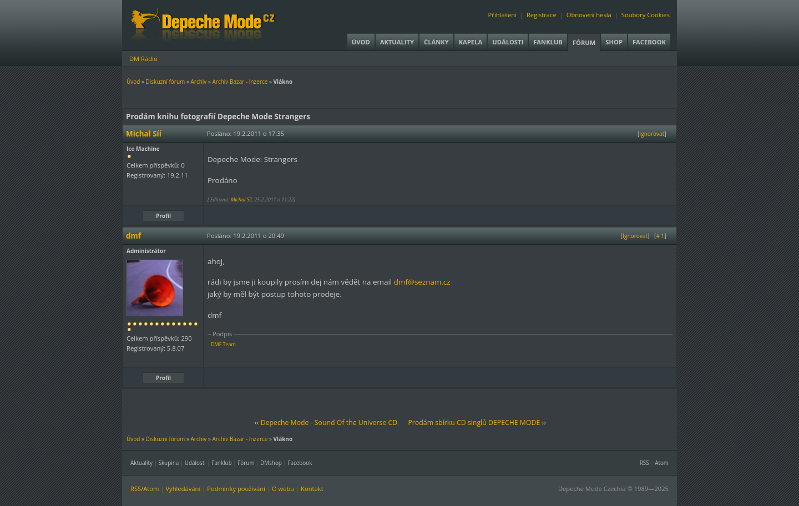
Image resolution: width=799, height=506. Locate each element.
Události (507, 42)
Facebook (649, 42)
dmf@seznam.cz (422, 282)
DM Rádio (143, 58)
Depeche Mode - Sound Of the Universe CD (329, 422)
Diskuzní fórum (165, 81)
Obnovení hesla (589, 15)
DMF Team (223, 344)
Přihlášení (502, 15)
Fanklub (548, 42)
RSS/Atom (144, 488)
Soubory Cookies (645, 15)
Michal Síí (241, 199)
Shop (614, 42)
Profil (163, 216)
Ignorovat (651, 134)
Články (436, 42)
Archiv (198, 81)
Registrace (542, 15)
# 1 (660, 236)
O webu (283, 488)
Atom (662, 463)
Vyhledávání (182, 488)
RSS (644, 463)
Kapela (470, 42)
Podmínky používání (236, 488)
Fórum (584, 42)
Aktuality (397, 42)
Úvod (361, 42)
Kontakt (312, 488)
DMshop (271, 463)
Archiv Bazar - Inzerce (239, 81)
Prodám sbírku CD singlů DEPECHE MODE (474, 422)
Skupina (169, 463)
